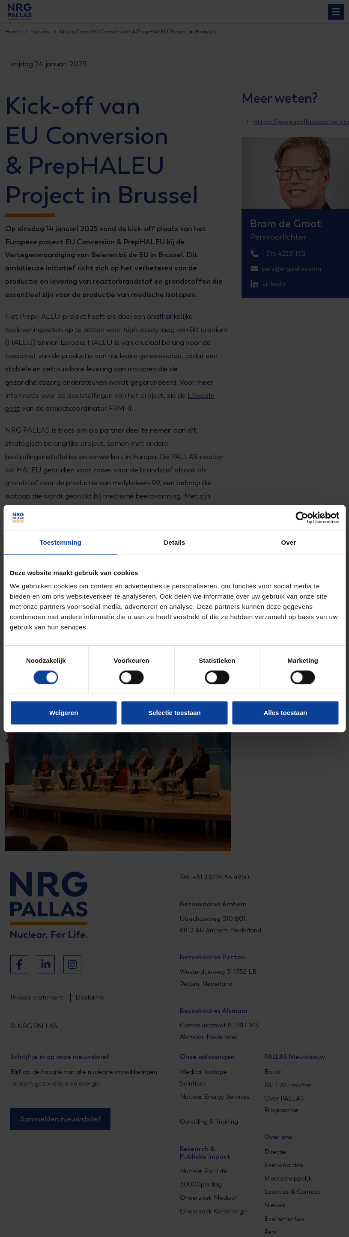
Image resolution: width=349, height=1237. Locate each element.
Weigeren (63, 712)
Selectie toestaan (174, 712)
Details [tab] (174, 542)
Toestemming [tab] (60, 542)
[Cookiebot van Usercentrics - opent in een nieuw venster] (301, 517)
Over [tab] (288, 542)
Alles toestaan (285, 712)
